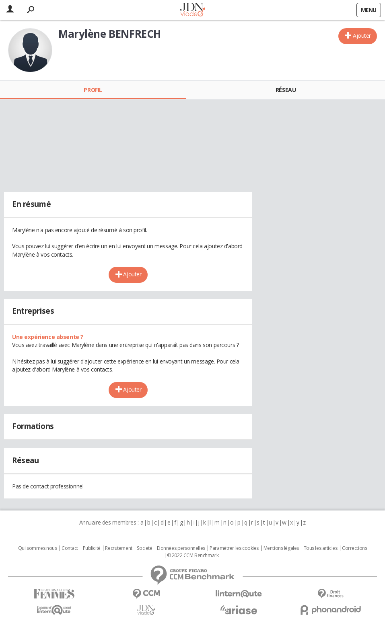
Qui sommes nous (37, 548)
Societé (144, 548)
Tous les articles (321, 548)
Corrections (354, 548)
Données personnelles (181, 548)
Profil (93, 90)
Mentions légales (281, 548)
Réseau (286, 90)
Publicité (92, 548)
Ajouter (362, 35)
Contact (70, 548)
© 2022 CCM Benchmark (193, 555)
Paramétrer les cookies (234, 548)
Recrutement (118, 548)
